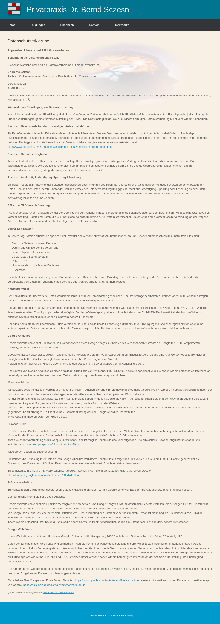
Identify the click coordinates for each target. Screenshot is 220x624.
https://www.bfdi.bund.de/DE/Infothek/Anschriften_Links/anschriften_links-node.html (59, 146)
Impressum (121, 25)
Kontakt (94, 25)
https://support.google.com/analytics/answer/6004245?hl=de (45, 475)
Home (11, 25)
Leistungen (37, 25)
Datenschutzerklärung (121, 615)
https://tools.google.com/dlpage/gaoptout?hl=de (51, 444)
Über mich (67, 25)
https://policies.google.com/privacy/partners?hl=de (54, 584)
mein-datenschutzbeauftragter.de (58, 592)
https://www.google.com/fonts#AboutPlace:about (105, 580)
